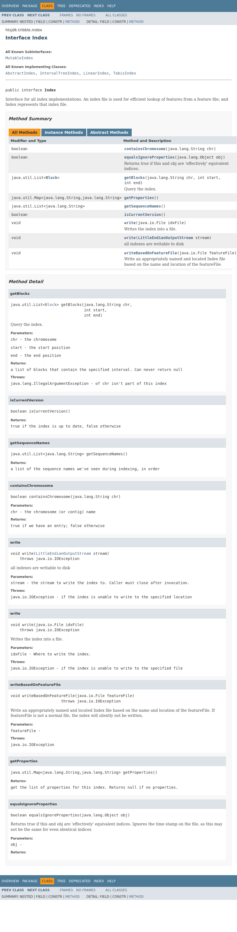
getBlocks (134, 177)
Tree (61, 6)
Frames (66, 15)
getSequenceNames (142, 206)
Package (29, 6)
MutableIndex (19, 58)
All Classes (116, 15)
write (130, 223)
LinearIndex (96, 73)
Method (72, 22)
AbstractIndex (20, 73)
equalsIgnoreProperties (149, 157)
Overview (10, 6)
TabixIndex (124, 73)
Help (111, 6)
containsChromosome (145, 149)
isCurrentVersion (142, 214)
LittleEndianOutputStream (165, 238)
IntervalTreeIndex (59, 73)
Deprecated (80, 6)
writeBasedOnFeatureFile (150, 253)
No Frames (86, 15)
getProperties (139, 198)
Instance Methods (64, 132)
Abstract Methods (109, 132)
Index (99, 6)
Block (51, 177)
